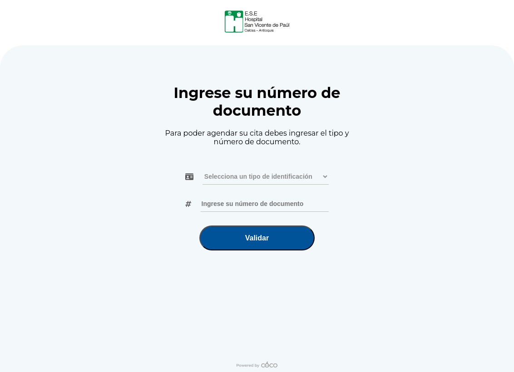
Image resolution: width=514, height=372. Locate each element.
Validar (257, 238)
